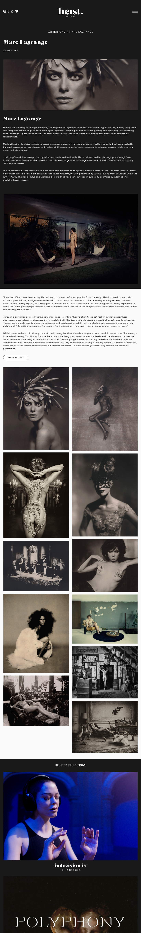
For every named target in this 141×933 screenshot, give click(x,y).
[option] (70, 85)
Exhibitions (56, 32)
